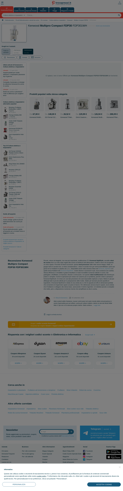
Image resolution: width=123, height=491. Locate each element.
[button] (120, 467)
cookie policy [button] (41, 476)
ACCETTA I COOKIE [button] (104, 484)
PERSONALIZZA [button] (19, 484)
